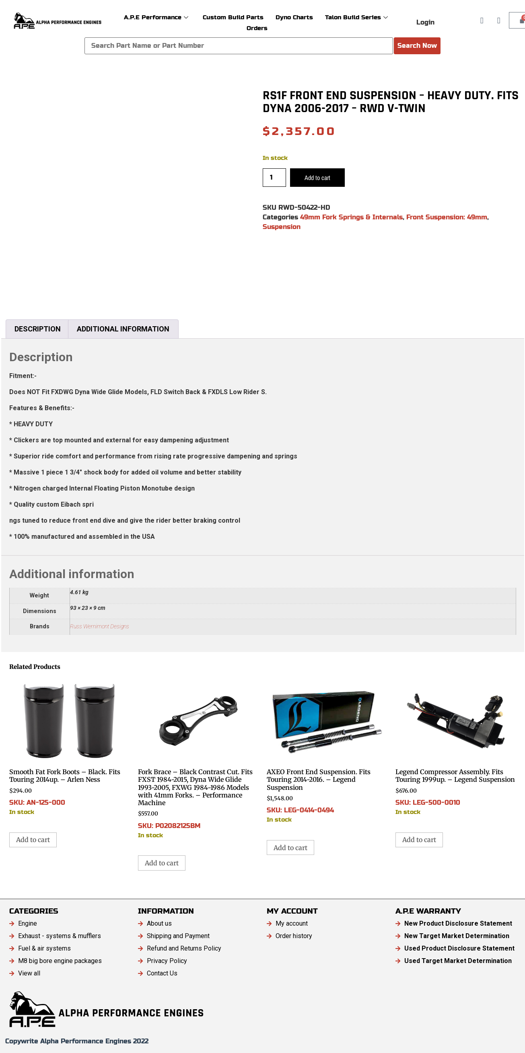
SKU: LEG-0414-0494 (327, 750)
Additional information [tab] (123, 329)
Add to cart (317, 177)
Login (425, 22)
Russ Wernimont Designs (99, 626)
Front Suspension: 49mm (446, 217)
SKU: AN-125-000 (69, 746)
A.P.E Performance (156, 17)
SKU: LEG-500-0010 (455, 746)
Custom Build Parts (233, 17)
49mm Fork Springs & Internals (351, 217)
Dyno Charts (294, 17)
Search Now (417, 45)
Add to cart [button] (33, 840)
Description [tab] (37, 329)
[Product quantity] (274, 177)
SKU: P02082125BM (198, 758)
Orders (257, 28)
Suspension (282, 227)
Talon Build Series (356, 17)
